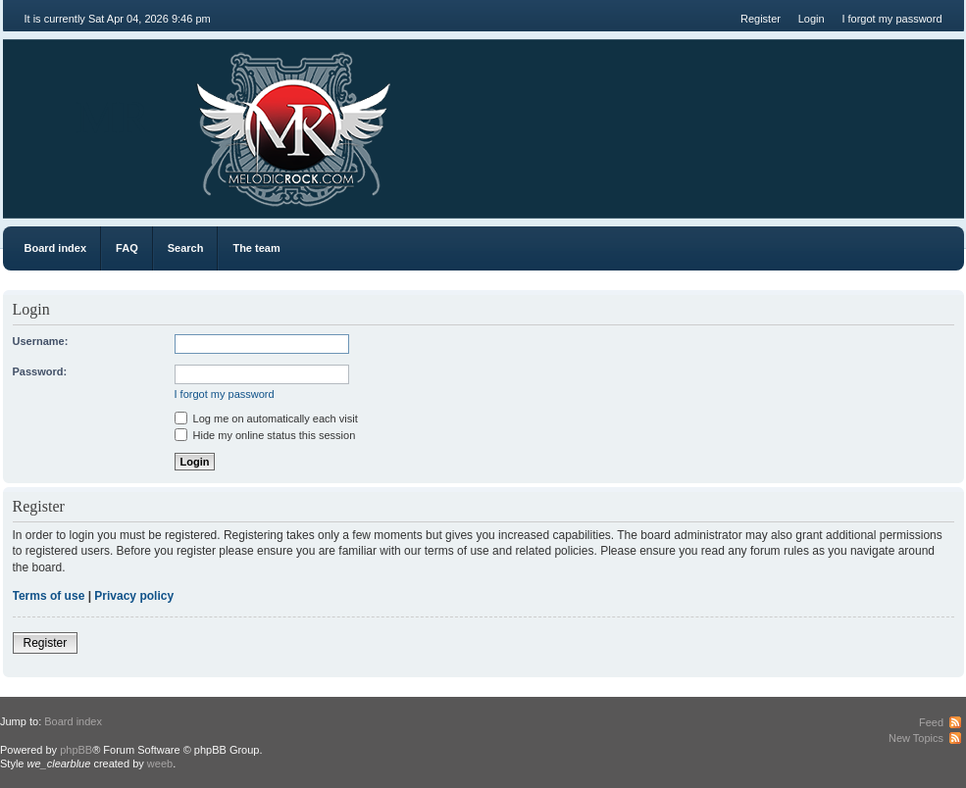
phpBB (76, 750)
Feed (931, 722)
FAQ (127, 248)
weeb (160, 763)
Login (811, 19)
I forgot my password (891, 19)
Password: (40, 371)
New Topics (916, 738)
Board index (56, 248)
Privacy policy (134, 596)
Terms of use (49, 596)
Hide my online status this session (265, 435)
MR (113, 117)
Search (186, 248)
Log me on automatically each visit (266, 418)
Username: (41, 341)
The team (256, 248)
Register (760, 19)
